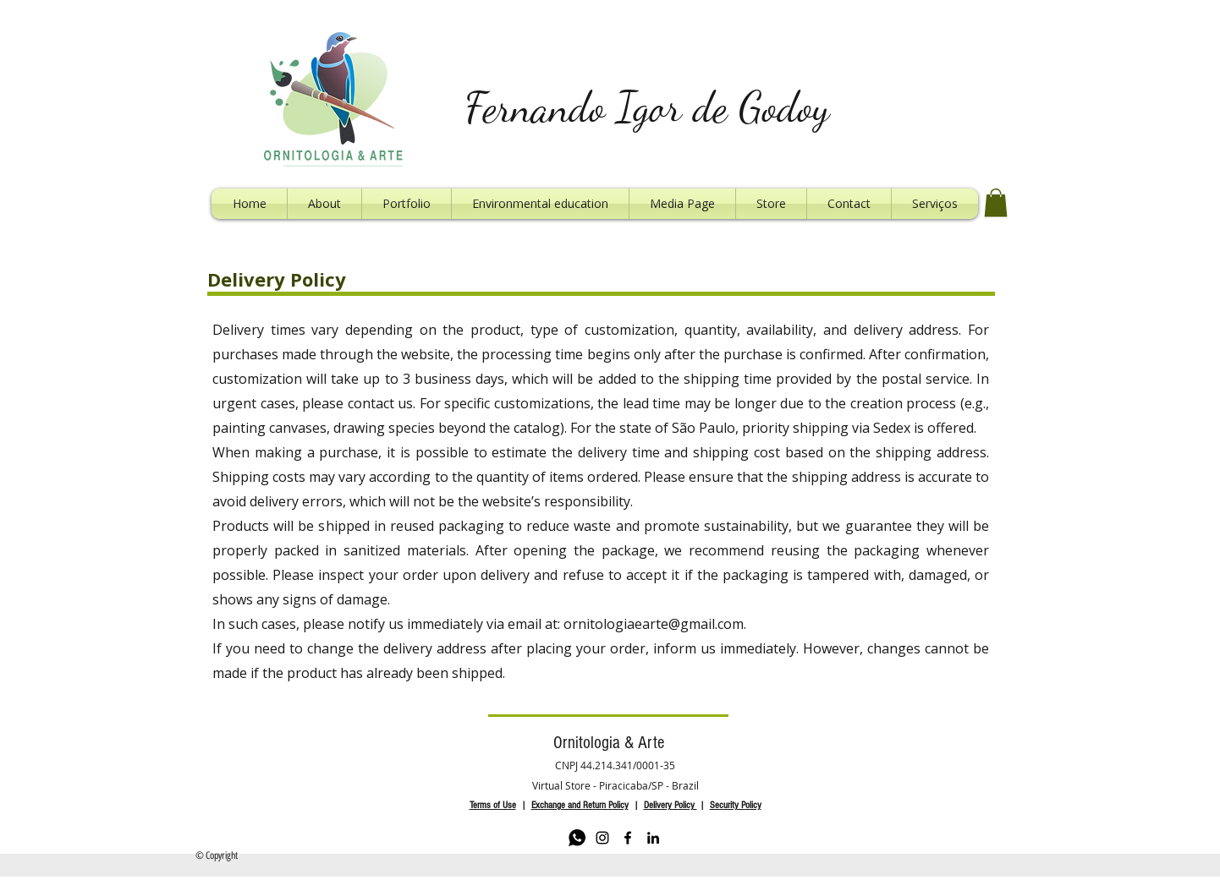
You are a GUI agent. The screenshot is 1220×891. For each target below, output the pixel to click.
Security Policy (735, 805)
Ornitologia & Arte (608, 742)
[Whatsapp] (577, 837)
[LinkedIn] (653, 837)
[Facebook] (627, 837)
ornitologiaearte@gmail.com (653, 624)
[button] (996, 202)
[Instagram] (602, 837)
